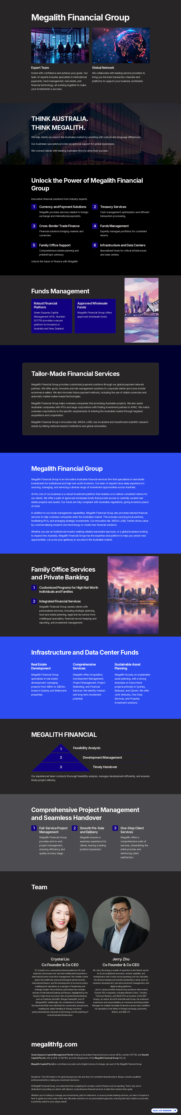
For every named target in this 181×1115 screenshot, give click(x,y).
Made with (162, 1110)
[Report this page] (175, 1110)
